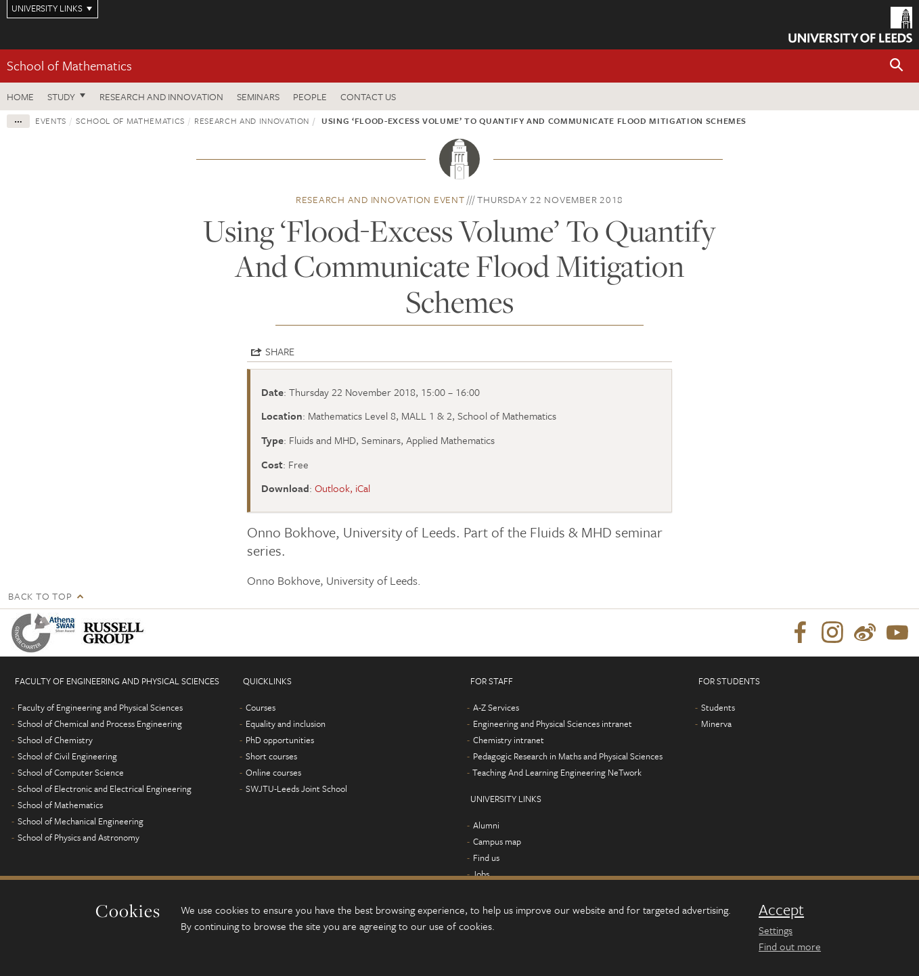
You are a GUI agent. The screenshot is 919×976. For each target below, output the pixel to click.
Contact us (368, 96)
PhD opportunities (280, 740)
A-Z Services (496, 707)
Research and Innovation (161, 96)
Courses (260, 707)
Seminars (258, 96)
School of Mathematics (69, 65)
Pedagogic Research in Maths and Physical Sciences (568, 756)
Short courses (271, 756)
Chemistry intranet (508, 740)
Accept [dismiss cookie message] (781, 910)
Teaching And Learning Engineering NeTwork (557, 772)
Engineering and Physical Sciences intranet (552, 723)
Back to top (40, 596)
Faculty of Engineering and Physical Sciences (100, 707)
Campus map (497, 841)
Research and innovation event (380, 199)
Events (50, 120)
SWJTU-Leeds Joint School (296, 788)
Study (61, 96)
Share (279, 351)
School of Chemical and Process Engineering (100, 723)
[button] (896, 66)
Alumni (486, 825)
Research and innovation (251, 120)
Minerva (716, 723)
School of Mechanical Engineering (80, 821)
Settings (775, 930)
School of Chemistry (55, 740)
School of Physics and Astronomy (78, 837)
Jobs (480, 874)
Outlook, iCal (342, 488)
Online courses (273, 772)
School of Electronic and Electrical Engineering (105, 788)
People (310, 96)
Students (718, 707)
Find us (486, 857)
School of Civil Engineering (67, 756)
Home (20, 96)
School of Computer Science (71, 772)
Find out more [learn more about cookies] (790, 946)
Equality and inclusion (286, 723)
